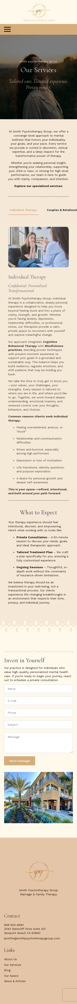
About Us (10, 959)
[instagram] (46, 903)
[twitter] (38, 903)
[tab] (23, 210)
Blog (7, 970)
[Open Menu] (7, 29)
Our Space (11, 975)
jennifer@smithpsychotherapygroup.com (32, 938)
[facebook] (30, 903)
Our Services (12, 964)
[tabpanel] (38, 357)
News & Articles (15, 981)
